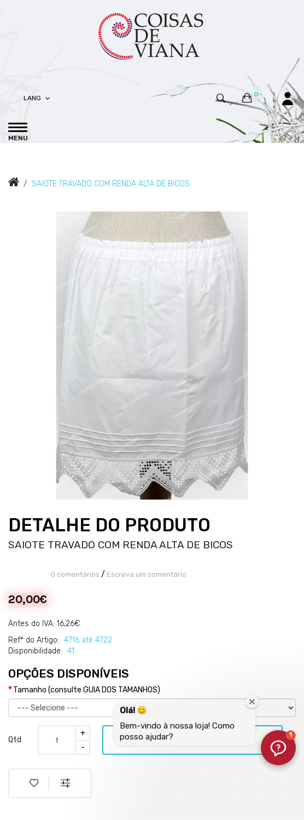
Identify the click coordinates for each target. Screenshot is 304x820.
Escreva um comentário (146, 574)
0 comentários (75, 574)
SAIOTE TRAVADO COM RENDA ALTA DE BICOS (111, 183)
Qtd (14, 739)
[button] (278, 747)
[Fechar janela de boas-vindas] (252, 701)
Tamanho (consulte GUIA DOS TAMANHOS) (86, 690)
